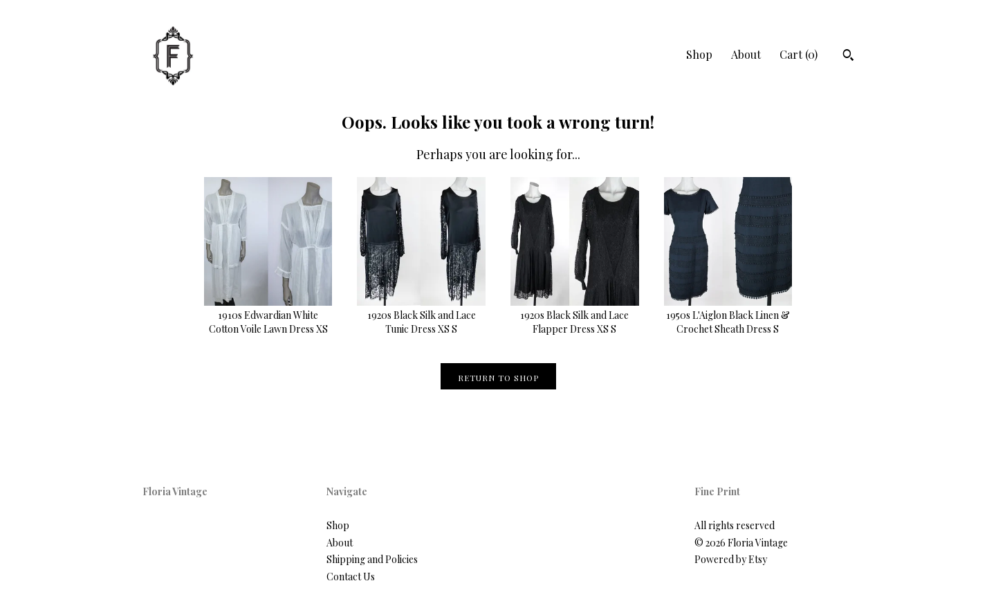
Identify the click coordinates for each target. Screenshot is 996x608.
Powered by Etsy (730, 559)
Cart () (799, 54)
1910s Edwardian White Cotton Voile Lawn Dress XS (268, 315)
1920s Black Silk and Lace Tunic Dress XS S (421, 315)
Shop (699, 54)
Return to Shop (498, 377)
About (746, 54)
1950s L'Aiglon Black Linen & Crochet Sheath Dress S (728, 315)
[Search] (848, 56)
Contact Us (350, 576)
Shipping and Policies (372, 559)
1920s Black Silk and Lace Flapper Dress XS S (574, 315)
